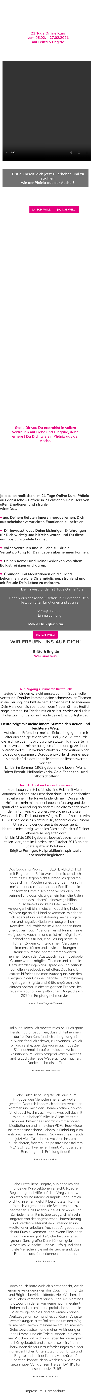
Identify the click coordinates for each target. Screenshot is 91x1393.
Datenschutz (55, 1391)
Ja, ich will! (42, 209)
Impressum (33, 1391)
